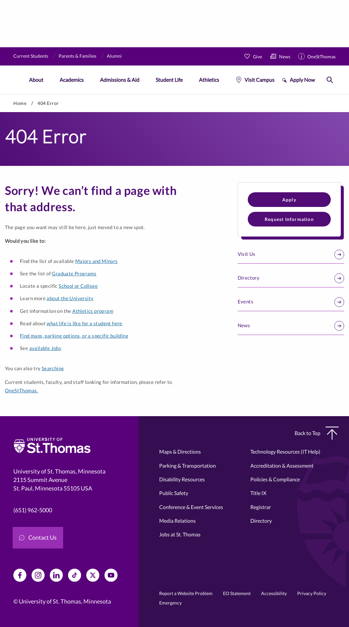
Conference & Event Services (191, 507)
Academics (72, 80)
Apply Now (302, 80)
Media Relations (177, 521)
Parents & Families (77, 56)
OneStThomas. (21, 390)
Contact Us (38, 537)
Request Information (289, 219)
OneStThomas (321, 56)
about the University (70, 298)
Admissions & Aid (119, 80)
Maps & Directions (180, 451)
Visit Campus (259, 80)
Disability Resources (182, 479)
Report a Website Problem (186, 593)
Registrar (260, 507)
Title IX (258, 493)
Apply (289, 199)
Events (291, 302)
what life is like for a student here (84, 323)
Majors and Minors (96, 261)
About (36, 80)
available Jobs (45, 348)
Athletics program (92, 311)
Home (19, 103)
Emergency (170, 602)
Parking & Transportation (187, 465)
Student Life (169, 80)
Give (257, 56)
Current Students (30, 56)
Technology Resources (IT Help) (285, 451)
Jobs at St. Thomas (180, 534)
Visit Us (291, 254)
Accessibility (274, 593)
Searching (53, 368)
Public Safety (173, 493)
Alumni (114, 56)
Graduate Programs (74, 273)
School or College (78, 286)
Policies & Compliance (275, 479)
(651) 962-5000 (32, 510)
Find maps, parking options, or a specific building (74, 336)
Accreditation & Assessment (282, 465)
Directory (291, 278)
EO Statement (237, 593)
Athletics (209, 80)
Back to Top (317, 433)
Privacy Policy (311, 593)
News (284, 56)
